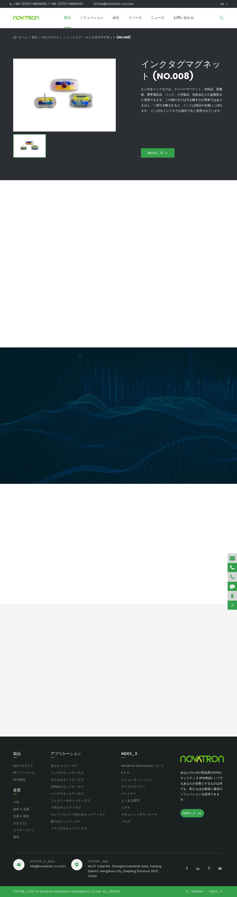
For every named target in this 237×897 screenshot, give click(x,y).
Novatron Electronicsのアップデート (118, 619)
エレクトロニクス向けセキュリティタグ (78, 814)
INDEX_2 (192, 813)
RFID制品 (19, 779)
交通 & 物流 (21, 816)
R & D (125, 772)
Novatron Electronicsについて (142, 765)
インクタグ (73, 37)
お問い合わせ (184, 17)
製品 (67, 17)
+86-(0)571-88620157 (66, 4)
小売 (16, 802)
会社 (116, 17)
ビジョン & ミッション (136, 779)
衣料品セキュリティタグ (67, 786)
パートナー (128, 793)
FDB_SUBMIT (143, 464)
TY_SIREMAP (194, 891)
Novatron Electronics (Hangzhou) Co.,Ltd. (70, 891)
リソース (135, 17)
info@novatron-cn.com (115, 4)
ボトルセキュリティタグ (67, 779)
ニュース (158, 17)
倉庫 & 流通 (21, 809)
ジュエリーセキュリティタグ (70, 800)
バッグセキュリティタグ (67, 793)
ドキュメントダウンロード (139, 814)
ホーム (22, 37)
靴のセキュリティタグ (66, 821)
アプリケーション (66, 754)
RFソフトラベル (24, 772)
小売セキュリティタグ (66, 807)
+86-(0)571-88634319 (30, 4)
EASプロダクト (52, 37)
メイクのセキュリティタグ (69, 828)
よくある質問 (130, 800)
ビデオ (125, 807)
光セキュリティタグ (64, 765)
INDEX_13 (158, 153)
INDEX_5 (215, 891)
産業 (17, 790)
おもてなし (20, 823)
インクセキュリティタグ (67, 772)
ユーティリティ (23, 830)
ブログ (125, 821)
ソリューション (92, 17)
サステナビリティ (133, 786)
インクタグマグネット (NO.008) (108, 37)
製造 (16, 837)
